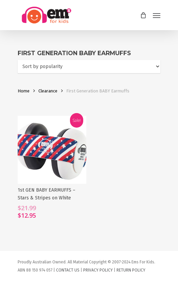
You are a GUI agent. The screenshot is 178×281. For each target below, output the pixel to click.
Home (24, 90)
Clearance (47, 90)
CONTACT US (67, 270)
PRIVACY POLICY (98, 270)
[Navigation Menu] (156, 15)
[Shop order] (89, 66)
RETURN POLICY (131, 270)
